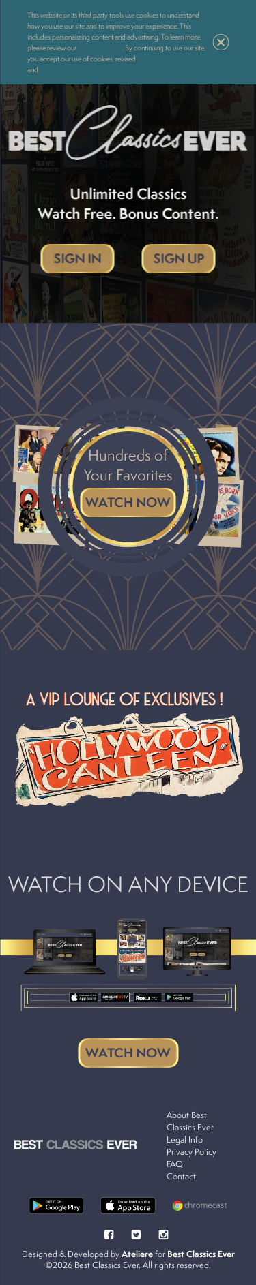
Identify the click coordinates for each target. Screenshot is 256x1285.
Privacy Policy (159, 58)
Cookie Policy (100, 47)
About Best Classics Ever (190, 1121)
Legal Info (185, 1139)
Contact (181, 1176)
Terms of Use (60, 69)
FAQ (175, 1164)
